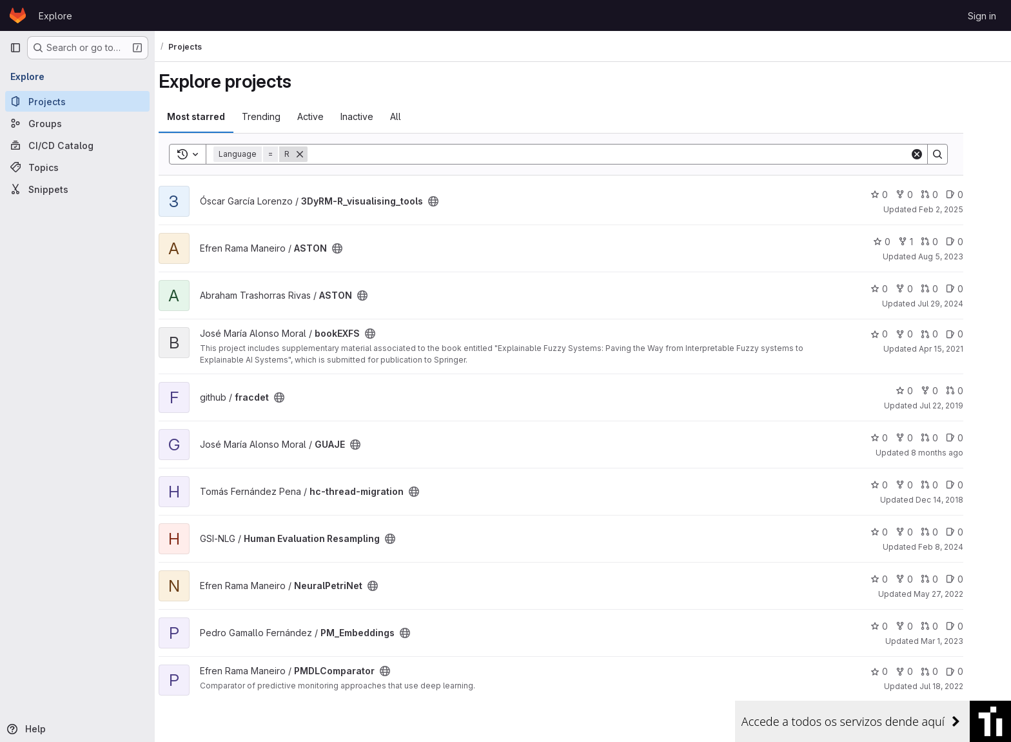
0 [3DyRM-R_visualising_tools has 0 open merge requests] (951, 194)
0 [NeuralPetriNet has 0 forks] (926, 579)
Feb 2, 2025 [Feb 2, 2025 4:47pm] (963, 209)
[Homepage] (17, 15)
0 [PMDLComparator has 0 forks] (926, 671)
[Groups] (77, 123)
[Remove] (321, 154)
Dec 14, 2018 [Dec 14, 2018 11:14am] (961, 500)
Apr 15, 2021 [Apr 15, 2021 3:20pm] (963, 349)
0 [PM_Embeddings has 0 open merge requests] (951, 626)
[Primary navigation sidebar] (15, 47)
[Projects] (77, 101)
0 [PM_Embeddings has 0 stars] (901, 626)
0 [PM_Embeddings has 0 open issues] (976, 626)
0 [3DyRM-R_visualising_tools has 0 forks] (926, 194)
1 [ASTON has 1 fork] (927, 241)
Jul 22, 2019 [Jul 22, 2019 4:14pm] (963, 405)
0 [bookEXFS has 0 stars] (901, 333)
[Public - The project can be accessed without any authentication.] (455, 201)
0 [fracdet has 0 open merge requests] (976, 390)
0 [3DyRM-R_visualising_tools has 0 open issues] (976, 194)
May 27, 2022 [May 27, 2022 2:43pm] (960, 594)
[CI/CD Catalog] (77, 145)
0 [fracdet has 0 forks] (951, 390)
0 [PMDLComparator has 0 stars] (901, 671)
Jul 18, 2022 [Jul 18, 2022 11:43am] (963, 686)
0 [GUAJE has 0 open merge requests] (951, 437)
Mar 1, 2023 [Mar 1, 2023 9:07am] (964, 641)
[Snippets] (77, 189)
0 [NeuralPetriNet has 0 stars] (901, 579)
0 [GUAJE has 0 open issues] (976, 437)
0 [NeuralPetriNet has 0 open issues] (976, 579)
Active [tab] (332, 116)
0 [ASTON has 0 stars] (903, 241)
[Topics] (77, 167)
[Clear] (939, 154)
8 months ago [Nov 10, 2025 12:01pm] (959, 452)
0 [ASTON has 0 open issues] (976, 241)
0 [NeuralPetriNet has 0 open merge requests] (951, 579)
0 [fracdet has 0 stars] (926, 390)
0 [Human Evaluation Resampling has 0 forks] (926, 531)
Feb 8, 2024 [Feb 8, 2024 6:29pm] (962, 547)
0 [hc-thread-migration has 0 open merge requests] (951, 484)
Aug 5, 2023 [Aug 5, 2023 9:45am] (962, 256)
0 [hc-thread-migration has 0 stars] (901, 484)
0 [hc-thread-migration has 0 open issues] (976, 484)
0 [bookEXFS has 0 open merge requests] (951, 333)
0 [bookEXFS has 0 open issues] (976, 333)
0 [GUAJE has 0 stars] (901, 437)
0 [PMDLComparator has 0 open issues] (976, 671)
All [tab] (417, 116)
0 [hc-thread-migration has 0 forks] (926, 484)
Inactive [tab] (378, 116)
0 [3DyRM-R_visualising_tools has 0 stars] (901, 194)
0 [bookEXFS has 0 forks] (926, 333)
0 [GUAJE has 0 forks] (926, 437)
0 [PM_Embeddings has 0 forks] (926, 626)
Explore (55, 15)
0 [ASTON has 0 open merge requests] (951, 241)
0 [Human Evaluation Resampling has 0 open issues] (976, 531)
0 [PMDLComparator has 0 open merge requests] (951, 671)
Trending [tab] (283, 116)
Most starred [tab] (218, 116)
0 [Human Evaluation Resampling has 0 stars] (901, 531)
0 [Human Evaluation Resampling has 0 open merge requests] (951, 531)
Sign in (982, 15)
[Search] (630, 154)
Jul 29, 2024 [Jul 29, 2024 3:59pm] (962, 303)
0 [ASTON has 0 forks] (926, 288)
